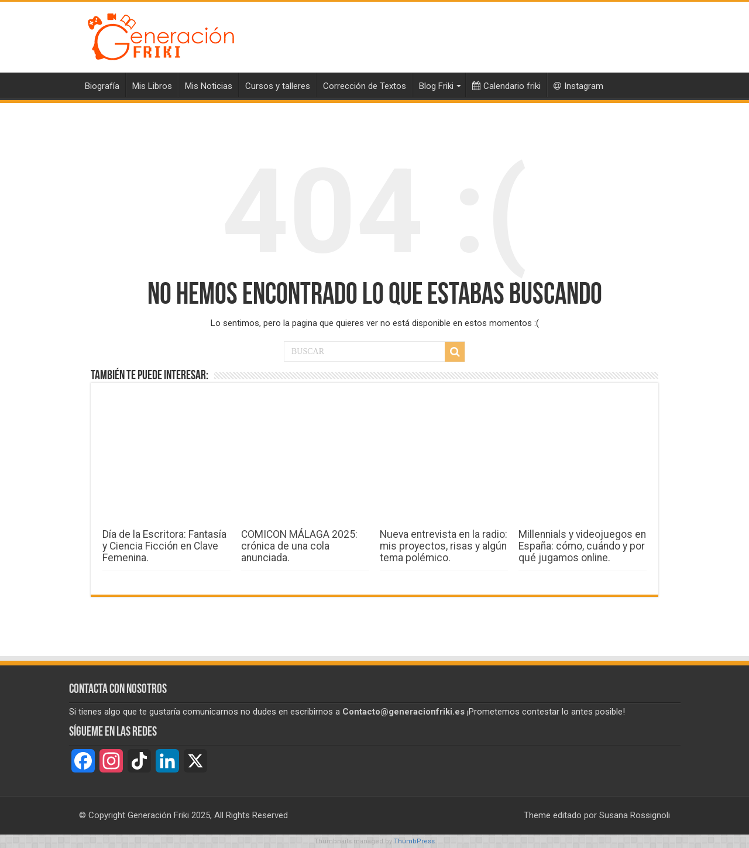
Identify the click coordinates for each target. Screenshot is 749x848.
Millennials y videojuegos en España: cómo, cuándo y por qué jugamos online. (582, 546)
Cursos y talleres (277, 86)
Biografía (102, 86)
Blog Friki (436, 86)
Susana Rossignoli (634, 815)
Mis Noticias (208, 86)
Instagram (578, 86)
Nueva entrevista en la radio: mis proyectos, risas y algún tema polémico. (443, 546)
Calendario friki (506, 86)
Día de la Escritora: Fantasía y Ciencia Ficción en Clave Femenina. (164, 546)
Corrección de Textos (364, 86)
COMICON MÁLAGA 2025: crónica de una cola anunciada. (299, 546)
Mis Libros (152, 86)
